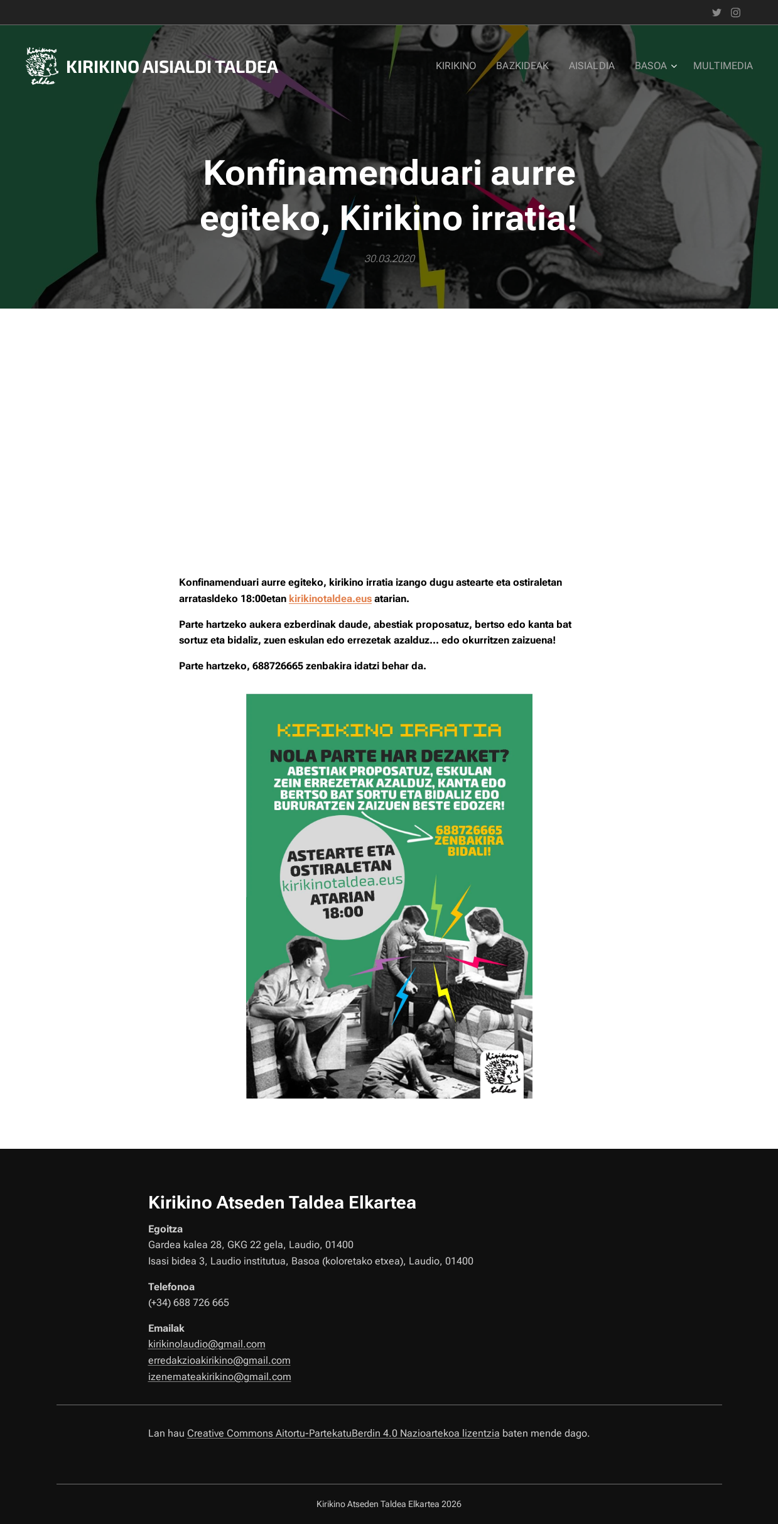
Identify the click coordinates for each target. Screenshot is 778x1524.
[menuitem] (468, 66)
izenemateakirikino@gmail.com (219, 1376)
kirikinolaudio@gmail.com (206, 1344)
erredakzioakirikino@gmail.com (219, 1360)
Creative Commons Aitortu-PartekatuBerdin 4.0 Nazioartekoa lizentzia (342, 1433)
